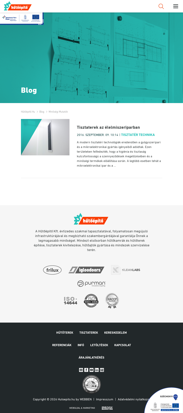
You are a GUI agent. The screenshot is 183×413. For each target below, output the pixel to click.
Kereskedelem (115, 332)
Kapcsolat (122, 345)
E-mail (81, 370)
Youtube (91, 370)
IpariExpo (102, 370)
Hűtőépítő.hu (18, 5)
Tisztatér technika (138, 135)
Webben (86, 399)
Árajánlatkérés (91, 357)
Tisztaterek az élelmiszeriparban (108, 127)
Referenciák (61, 345)
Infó (81, 345)
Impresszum (104, 399)
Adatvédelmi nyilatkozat (134, 399)
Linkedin (97, 370)
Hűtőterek (64, 332)
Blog (41, 112)
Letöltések (99, 345)
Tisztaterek (88, 332)
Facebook (86, 370)
